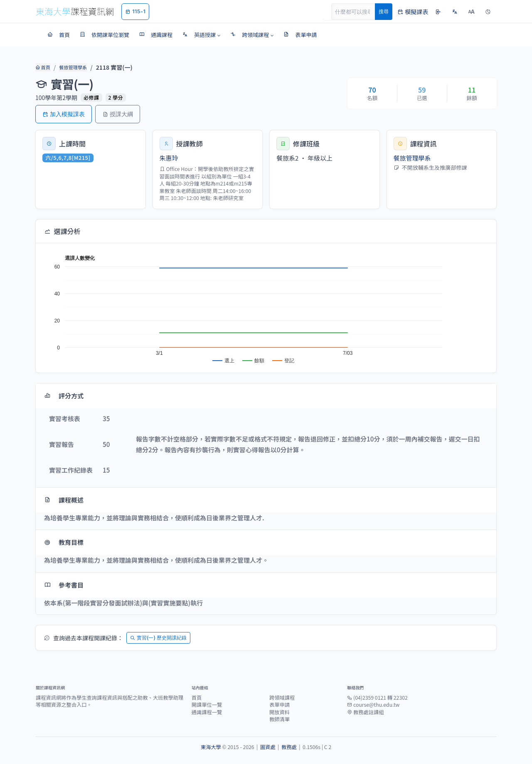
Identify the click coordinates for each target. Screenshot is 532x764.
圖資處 (268, 747)
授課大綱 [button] (117, 113)
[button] (201, 35)
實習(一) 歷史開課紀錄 (158, 638)
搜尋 (384, 11)
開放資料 (279, 712)
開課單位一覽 (207, 704)
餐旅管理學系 (72, 67)
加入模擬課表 (63, 113)
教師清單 (279, 719)
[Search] (357, 11)
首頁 (42, 67)
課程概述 (64, 500)
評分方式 (64, 395)
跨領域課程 (282, 697)
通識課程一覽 (207, 712)
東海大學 (211, 747)
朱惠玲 (169, 158)
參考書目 (64, 585)
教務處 (289, 747)
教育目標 (64, 542)
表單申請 (279, 704)
